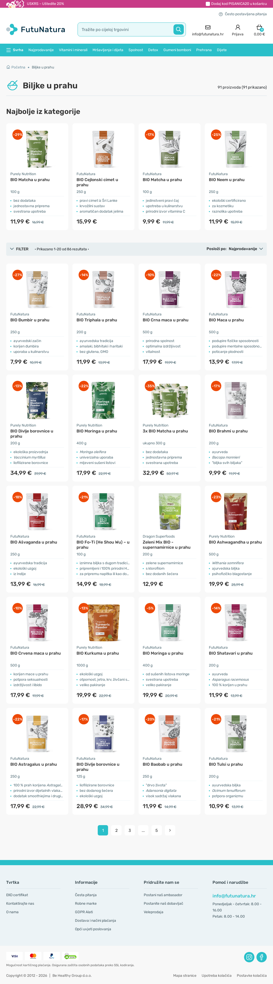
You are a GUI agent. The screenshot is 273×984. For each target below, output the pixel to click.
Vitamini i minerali (73, 50)
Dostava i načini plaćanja (95, 920)
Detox (153, 50)
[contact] (208, 29)
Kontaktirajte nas (20, 903)
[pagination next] (170, 830)
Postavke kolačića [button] (252, 975)
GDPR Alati (84, 912)
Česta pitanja (86, 895)
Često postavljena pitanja (243, 14)
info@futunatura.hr (234, 896)
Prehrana (204, 50)
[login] (238, 29)
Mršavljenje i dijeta (108, 50)
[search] (132, 29)
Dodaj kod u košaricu (239, 4)
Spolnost (135, 50)
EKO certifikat (17, 895)
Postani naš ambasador (163, 895)
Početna (15, 67)
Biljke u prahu (43, 67)
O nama (12, 912)
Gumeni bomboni (177, 50)
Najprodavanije (41, 50)
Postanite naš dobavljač (163, 903)
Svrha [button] (14, 50)
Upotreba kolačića (217, 975)
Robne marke (86, 903)
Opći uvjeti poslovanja (93, 929)
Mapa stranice (184, 975)
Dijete (222, 50)
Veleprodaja (153, 912)
